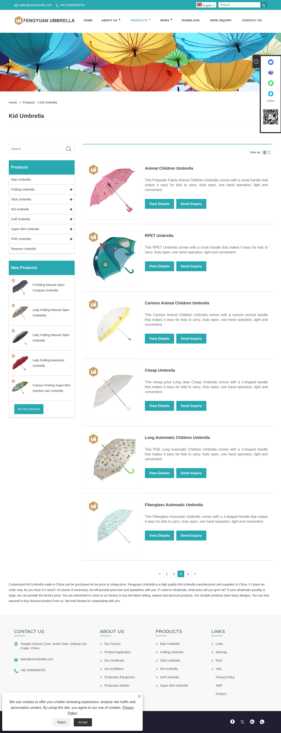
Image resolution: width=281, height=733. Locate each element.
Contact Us (252, 20)
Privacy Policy (225, 677)
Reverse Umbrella (23, 249)
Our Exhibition (114, 669)
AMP (219, 685)
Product (221, 694)
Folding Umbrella (22, 189)
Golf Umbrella (20, 219)
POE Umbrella (21, 239)
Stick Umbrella (21, 199)
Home (88, 20)
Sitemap (221, 652)
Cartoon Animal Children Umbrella (177, 303)
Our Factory (112, 644)
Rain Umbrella (21, 179)
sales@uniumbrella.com (35, 5)
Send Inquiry (221, 20)
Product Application (117, 652)
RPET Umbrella (159, 235)
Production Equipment (119, 677)
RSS (219, 660)
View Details (159, 204)
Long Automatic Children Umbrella (177, 437)
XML (219, 669)
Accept (83, 722)
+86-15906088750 (72, 5)
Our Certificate (114, 660)
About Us (111, 20)
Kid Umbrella (48, 102)
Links (219, 644)
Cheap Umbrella (160, 370)
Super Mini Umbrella (25, 229)
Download (191, 20)
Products (141, 20)
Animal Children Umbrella (169, 168)
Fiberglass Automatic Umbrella (174, 505)
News (166, 20)
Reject (61, 722)
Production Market (117, 685)
